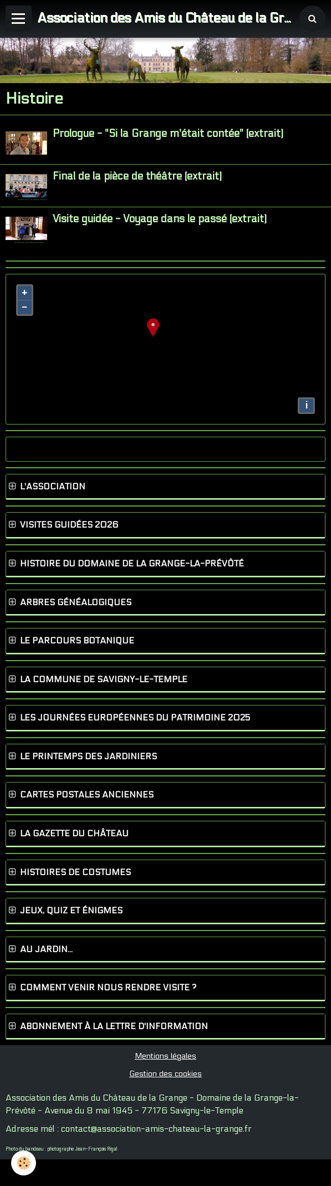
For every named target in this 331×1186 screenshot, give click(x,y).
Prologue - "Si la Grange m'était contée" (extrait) (168, 133)
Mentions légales (165, 1056)
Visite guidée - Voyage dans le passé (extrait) (160, 219)
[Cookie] (23, 1163)
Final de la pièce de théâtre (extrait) (137, 176)
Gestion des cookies (165, 1073)
